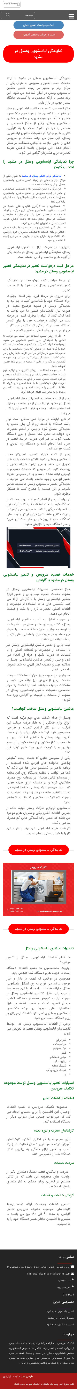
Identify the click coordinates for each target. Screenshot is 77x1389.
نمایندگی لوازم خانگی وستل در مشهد (41, 176)
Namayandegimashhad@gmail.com (50, 1274)
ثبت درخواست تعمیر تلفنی (38, 25)
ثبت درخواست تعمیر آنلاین (38, 34)
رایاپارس (7, 1376)
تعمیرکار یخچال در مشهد (60, 1318)
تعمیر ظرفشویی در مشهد (60, 1324)
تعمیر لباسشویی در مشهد (60, 1311)
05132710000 (64, 1280)
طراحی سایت (25, 1376)
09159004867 (64, 1287)
